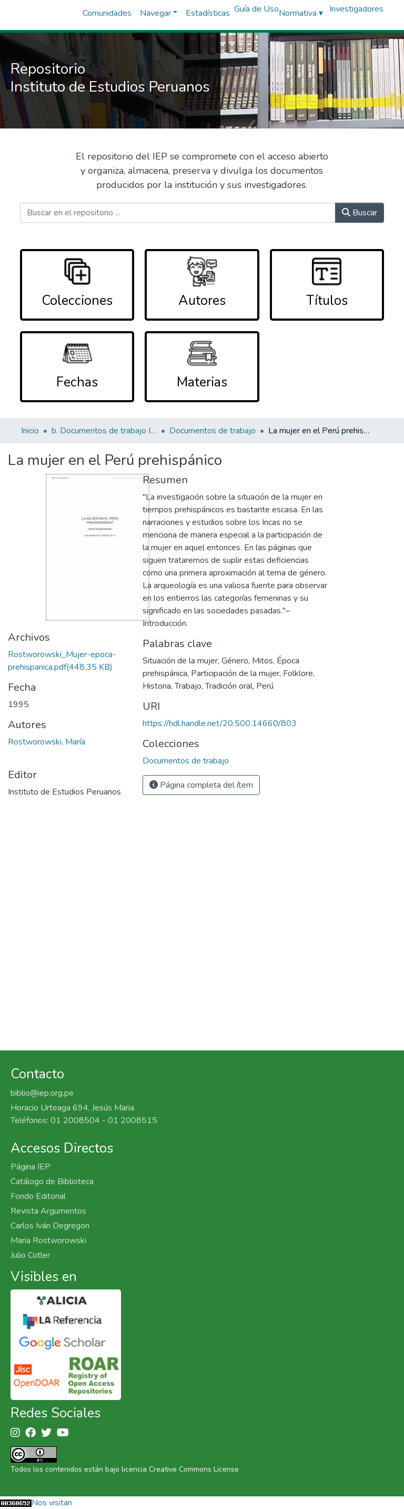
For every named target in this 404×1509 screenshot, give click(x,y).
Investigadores (356, 9)
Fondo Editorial (38, 1196)
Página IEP (30, 1167)
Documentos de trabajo (212, 430)
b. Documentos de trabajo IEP (104, 430)
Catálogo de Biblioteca (52, 1181)
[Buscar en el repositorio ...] (177, 213)
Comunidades (107, 13)
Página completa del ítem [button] (201, 785)
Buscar (359, 213)
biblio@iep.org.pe (42, 1093)
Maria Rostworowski (48, 1240)
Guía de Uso (256, 9)
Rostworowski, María (46, 742)
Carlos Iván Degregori (50, 1226)
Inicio (30, 430)
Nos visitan (52, 1502)
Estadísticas (208, 13)
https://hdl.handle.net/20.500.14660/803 (220, 723)
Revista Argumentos (48, 1211)
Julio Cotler (30, 1255)
